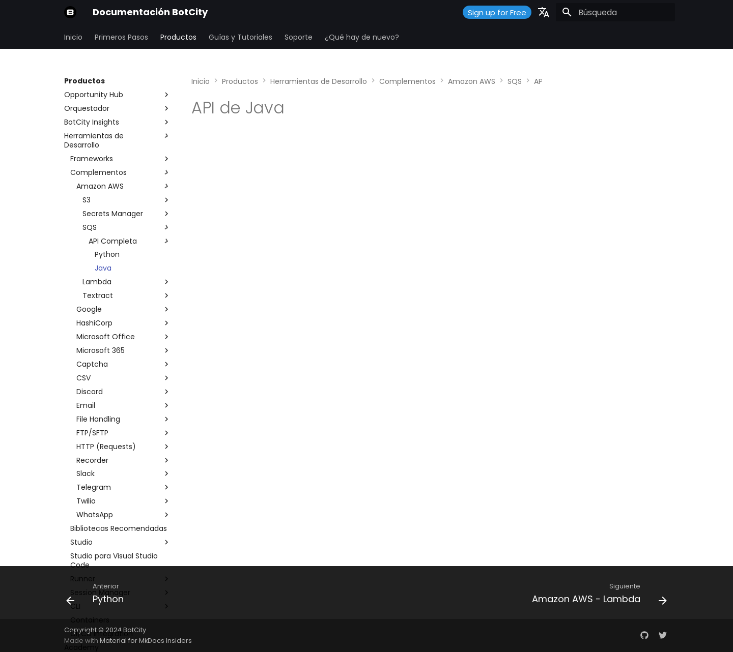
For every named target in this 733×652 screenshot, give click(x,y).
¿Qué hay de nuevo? (362, 37)
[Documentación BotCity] (70, 12)
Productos (178, 37)
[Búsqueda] (615, 12)
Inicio (73, 37)
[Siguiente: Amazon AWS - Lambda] (596, 595)
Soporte (299, 37)
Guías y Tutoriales (240, 37)
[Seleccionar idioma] (543, 12)
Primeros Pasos (121, 37)
